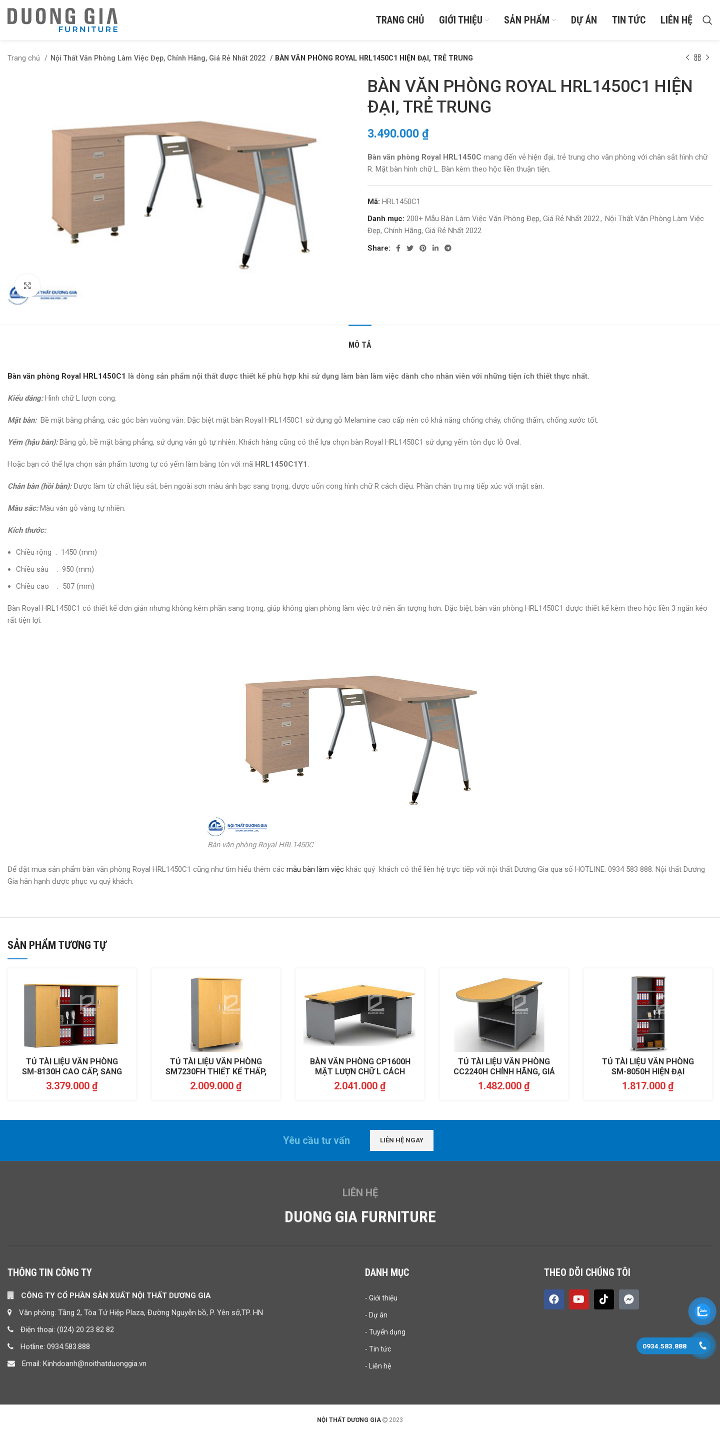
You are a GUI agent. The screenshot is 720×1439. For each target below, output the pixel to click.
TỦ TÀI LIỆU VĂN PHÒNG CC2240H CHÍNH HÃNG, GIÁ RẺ (504, 1077)
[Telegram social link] (448, 253)
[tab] (360, 345)
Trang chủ (25, 63)
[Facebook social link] (398, 253)
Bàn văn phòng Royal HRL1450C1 (67, 381)
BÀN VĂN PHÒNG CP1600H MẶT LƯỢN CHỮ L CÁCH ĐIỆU (360, 1077)
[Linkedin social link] (436, 253)
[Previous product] (687, 63)
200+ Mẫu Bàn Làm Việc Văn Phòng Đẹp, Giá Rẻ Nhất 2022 (503, 223)
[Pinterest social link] (423, 253)
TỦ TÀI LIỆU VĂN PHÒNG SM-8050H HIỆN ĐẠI (648, 1072)
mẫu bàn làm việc (316, 874)
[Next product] (707, 63)
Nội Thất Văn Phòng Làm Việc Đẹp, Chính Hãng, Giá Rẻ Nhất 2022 (157, 63)
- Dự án (376, 1402)
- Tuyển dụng (385, 1419)
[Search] (708, 23)
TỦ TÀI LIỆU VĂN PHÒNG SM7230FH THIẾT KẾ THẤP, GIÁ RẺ (216, 1077)
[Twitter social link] (410, 253)
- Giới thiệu (381, 1385)
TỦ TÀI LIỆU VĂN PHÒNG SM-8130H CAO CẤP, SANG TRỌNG (72, 1077)
